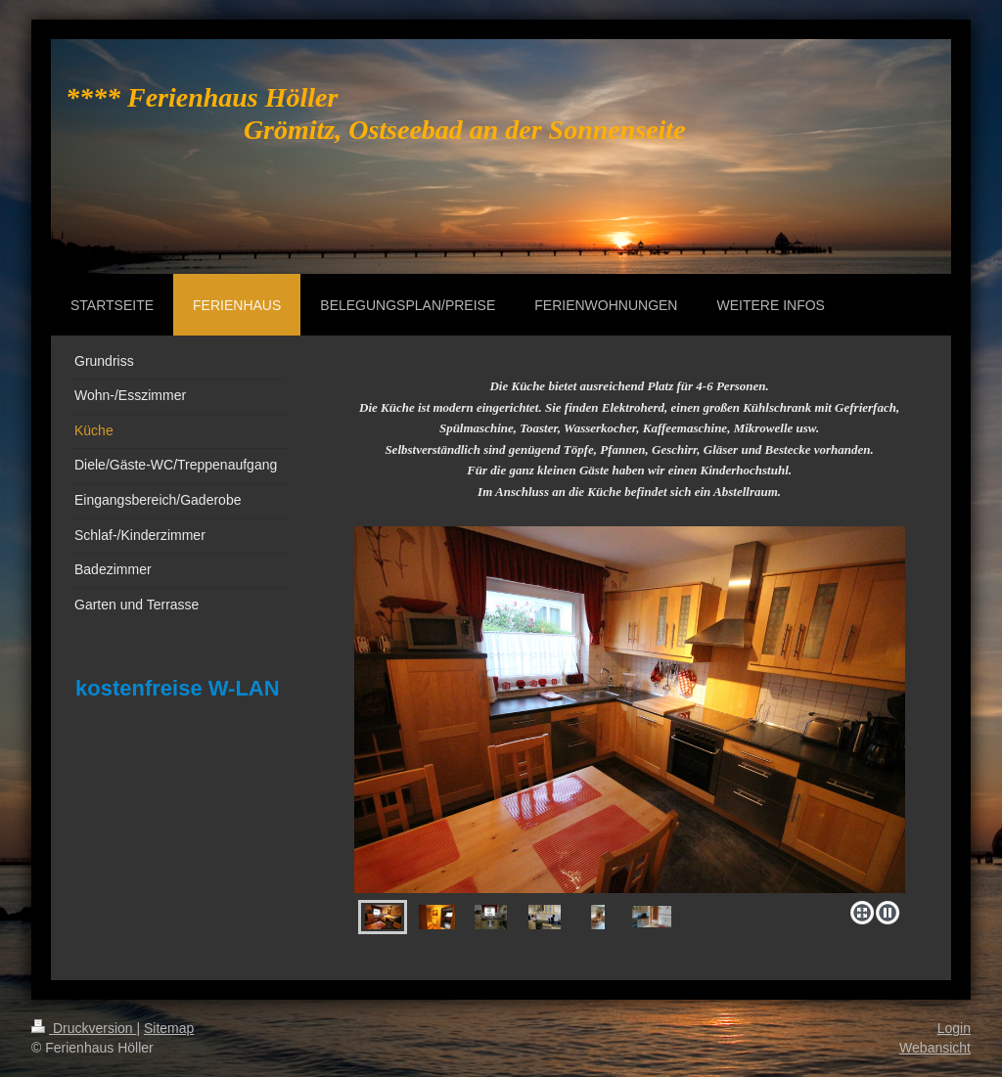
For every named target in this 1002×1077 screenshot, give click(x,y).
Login (954, 1028)
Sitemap (169, 1028)
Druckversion (83, 1028)
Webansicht (935, 1047)
